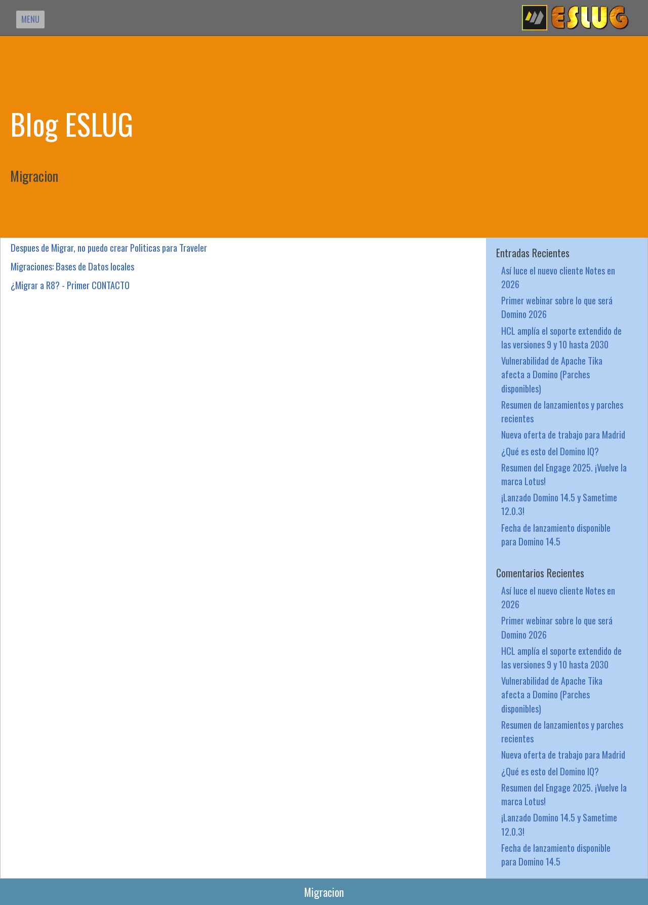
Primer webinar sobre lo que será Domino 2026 (557, 307)
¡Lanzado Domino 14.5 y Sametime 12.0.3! (559, 504)
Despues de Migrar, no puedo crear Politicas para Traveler (109, 247)
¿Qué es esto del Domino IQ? (550, 451)
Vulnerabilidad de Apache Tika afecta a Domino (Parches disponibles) (551, 374)
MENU (30, 19)
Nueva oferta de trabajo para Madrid (563, 434)
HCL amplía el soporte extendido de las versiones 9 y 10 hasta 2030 (561, 337)
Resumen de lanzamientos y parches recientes (562, 411)
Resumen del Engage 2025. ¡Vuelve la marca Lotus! (564, 474)
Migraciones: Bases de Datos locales (72, 266)
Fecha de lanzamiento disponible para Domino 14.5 (556, 534)
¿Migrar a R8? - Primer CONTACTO (70, 285)
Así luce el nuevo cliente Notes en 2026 (558, 277)
